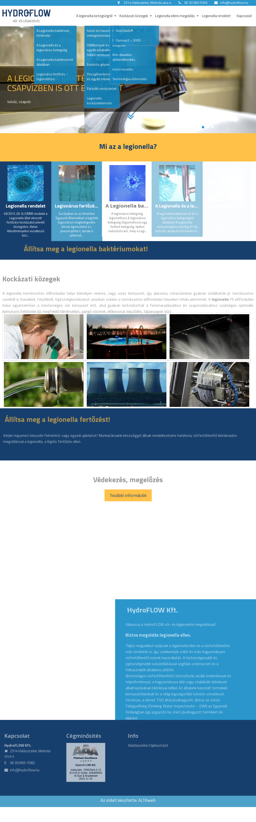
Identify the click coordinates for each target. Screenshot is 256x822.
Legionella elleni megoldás (175, 16)
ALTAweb (147, 800)
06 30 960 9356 (196, 2)
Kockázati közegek (133, 16)
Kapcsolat (244, 16)
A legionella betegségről (94, 16)
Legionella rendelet (216, 16)
